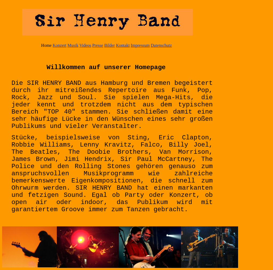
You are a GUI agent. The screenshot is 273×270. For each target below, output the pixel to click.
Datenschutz (161, 45)
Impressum (140, 45)
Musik (72, 45)
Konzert (59, 45)
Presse (97, 45)
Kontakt (123, 45)
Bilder (109, 45)
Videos (85, 45)
